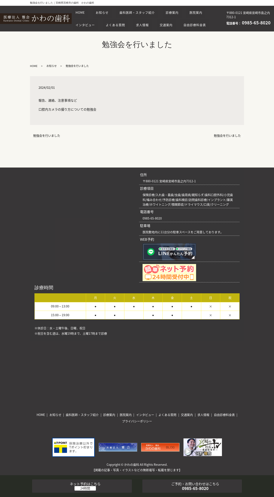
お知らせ (106, 10)
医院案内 (83, 18)
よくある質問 (146, 18)
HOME (81, 10)
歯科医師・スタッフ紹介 (144, 10)
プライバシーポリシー (137, 421)
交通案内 (203, 18)
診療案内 (182, 10)
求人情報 (176, 18)
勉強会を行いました (46, 136)
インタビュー (113, 18)
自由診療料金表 (88, 26)
